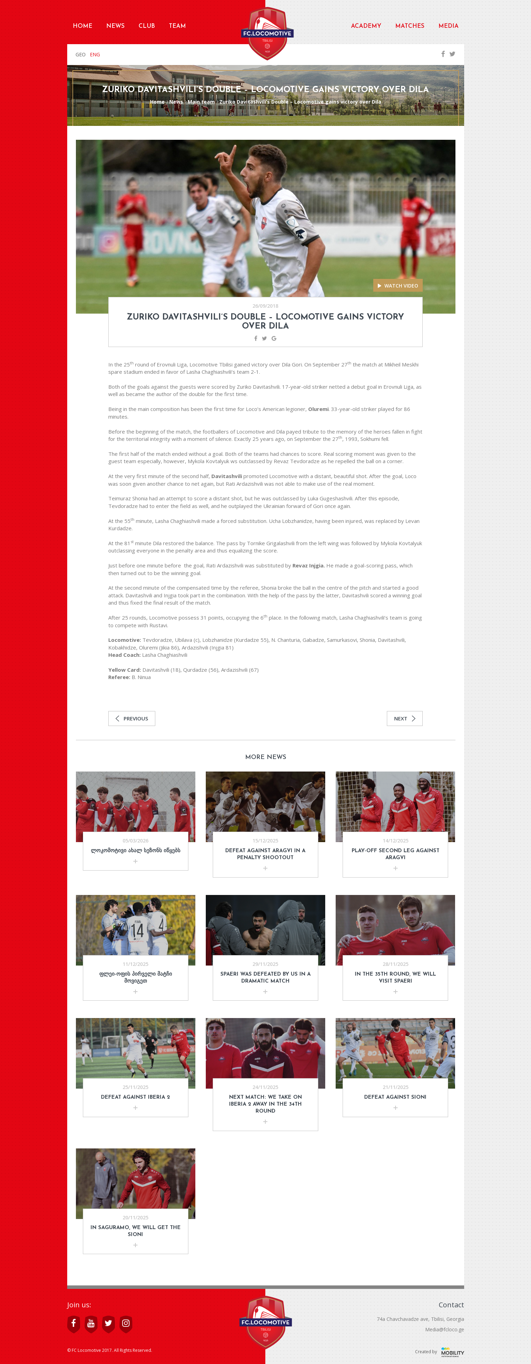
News (115, 26)
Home (82, 26)
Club (147, 26)
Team (177, 26)
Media (448, 26)
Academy (366, 26)
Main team (201, 101)
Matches (409, 26)
